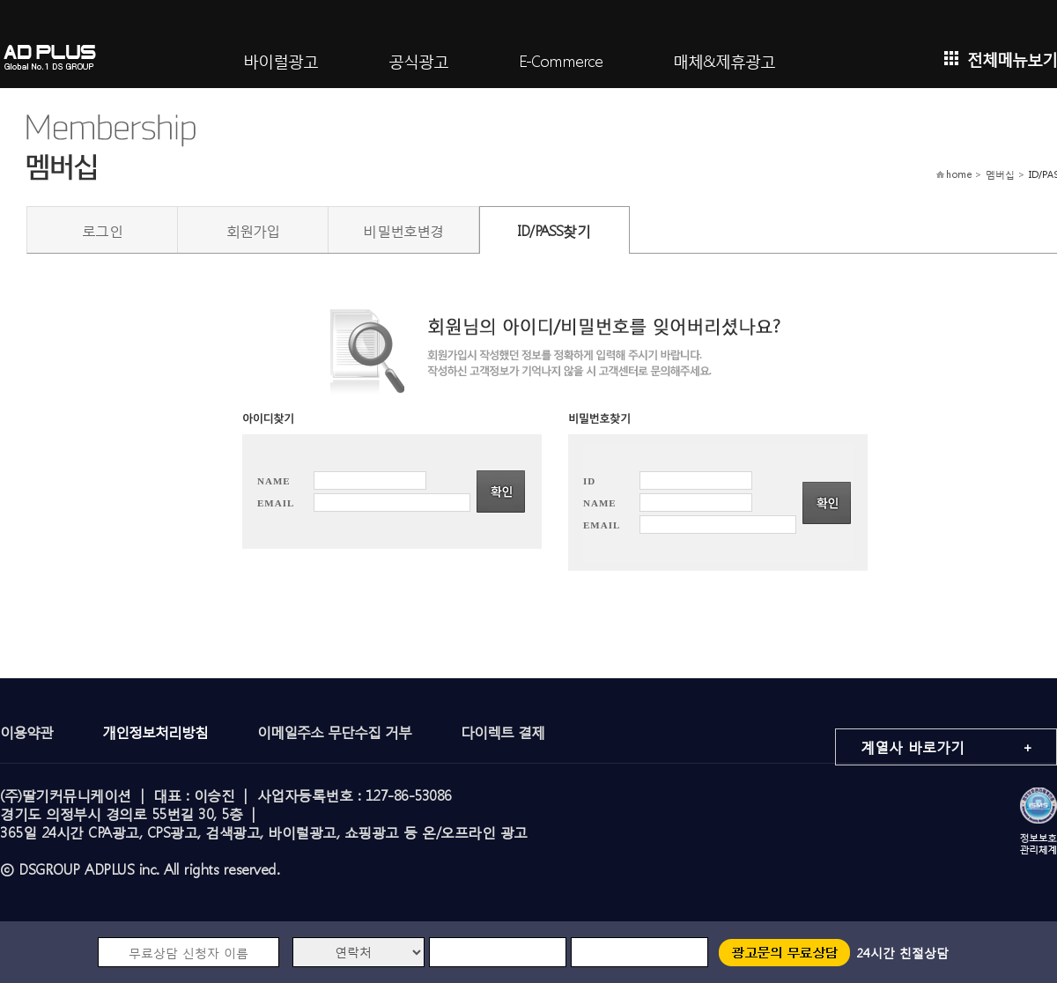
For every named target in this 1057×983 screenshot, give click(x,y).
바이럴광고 (280, 59)
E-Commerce (560, 59)
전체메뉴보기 (1000, 58)
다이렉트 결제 (502, 731)
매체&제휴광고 (724, 59)
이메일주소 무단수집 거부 (334, 731)
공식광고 (418, 59)
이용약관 (26, 731)
